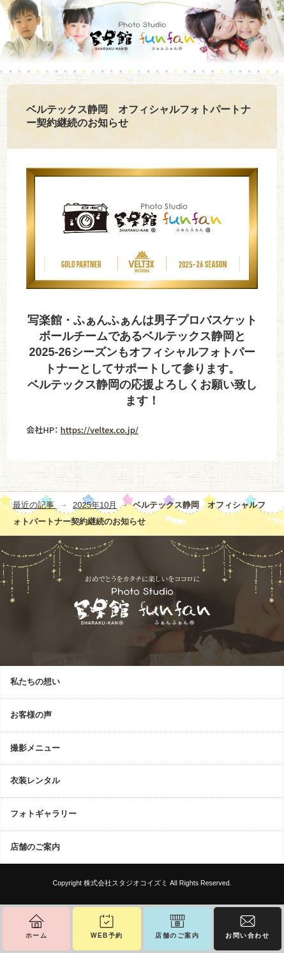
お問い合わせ (247, 935)
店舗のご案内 (35, 847)
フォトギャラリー (43, 813)
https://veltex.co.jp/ (99, 430)
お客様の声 (31, 715)
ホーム (37, 935)
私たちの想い (35, 681)
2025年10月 (95, 505)
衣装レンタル (35, 780)
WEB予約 (107, 935)
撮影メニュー (35, 748)
